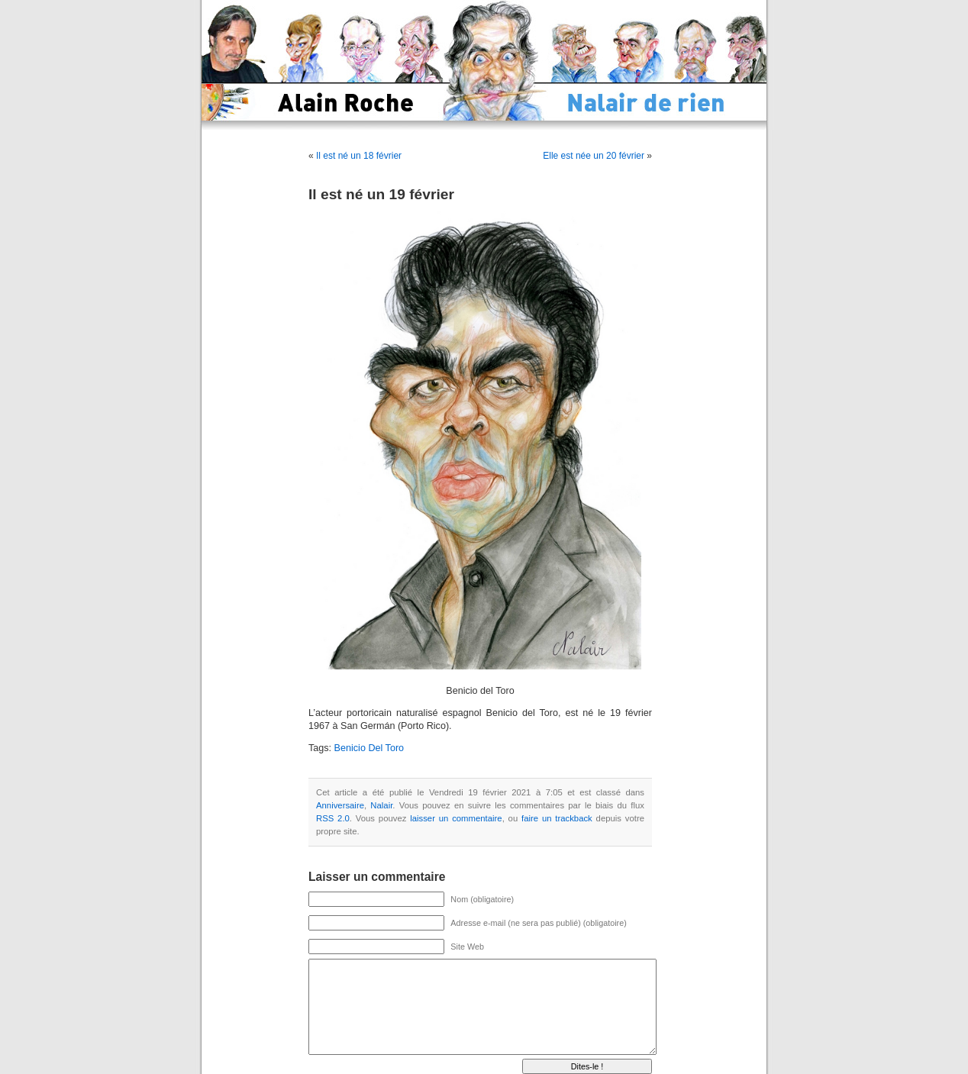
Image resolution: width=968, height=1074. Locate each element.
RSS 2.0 (333, 818)
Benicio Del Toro (369, 748)
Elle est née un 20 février (593, 155)
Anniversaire (340, 805)
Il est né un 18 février (359, 155)
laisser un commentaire (456, 818)
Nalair (381, 805)
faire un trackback (556, 818)
